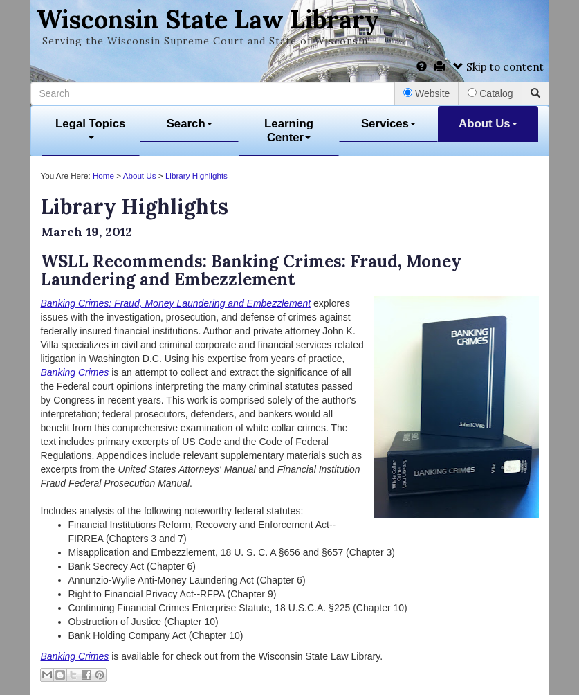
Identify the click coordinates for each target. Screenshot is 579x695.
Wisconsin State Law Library (208, 19)
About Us (488, 123)
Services (388, 123)
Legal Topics (90, 128)
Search (189, 123)
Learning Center (288, 130)
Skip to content (498, 66)
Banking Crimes (75, 656)
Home (103, 175)
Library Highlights (196, 175)
